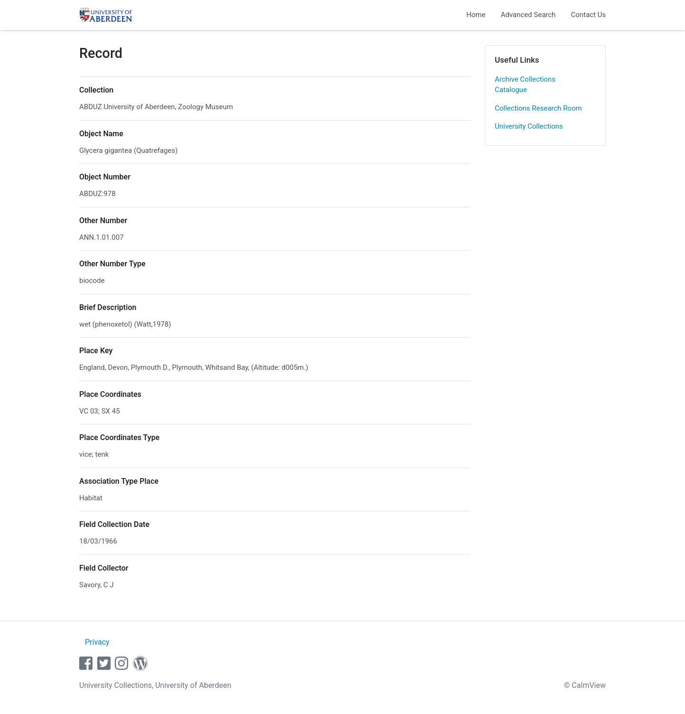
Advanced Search (527, 14)
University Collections (529, 126)
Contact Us (588, 14)
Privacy (97, 642)
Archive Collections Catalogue (525, 84)
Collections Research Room (538, 108)
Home (475, 14)
